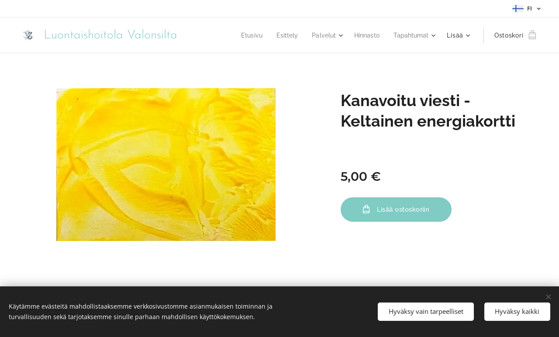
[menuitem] (244, 35)
